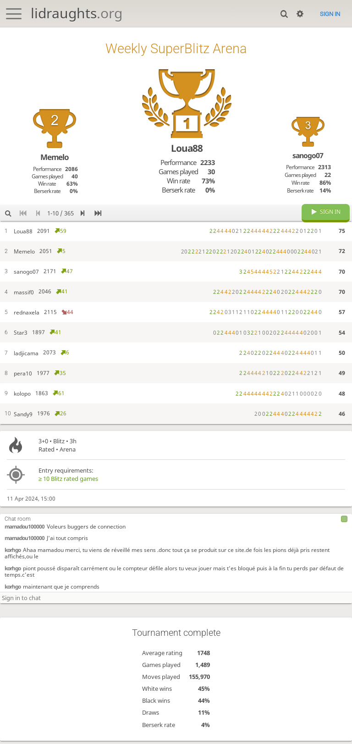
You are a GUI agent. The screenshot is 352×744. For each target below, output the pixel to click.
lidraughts (76, 13)
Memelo (54, 157)
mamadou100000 (24, 533)
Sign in (330, 14)
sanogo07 (307, 155)
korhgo (13, 556)
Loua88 (187, 148)
